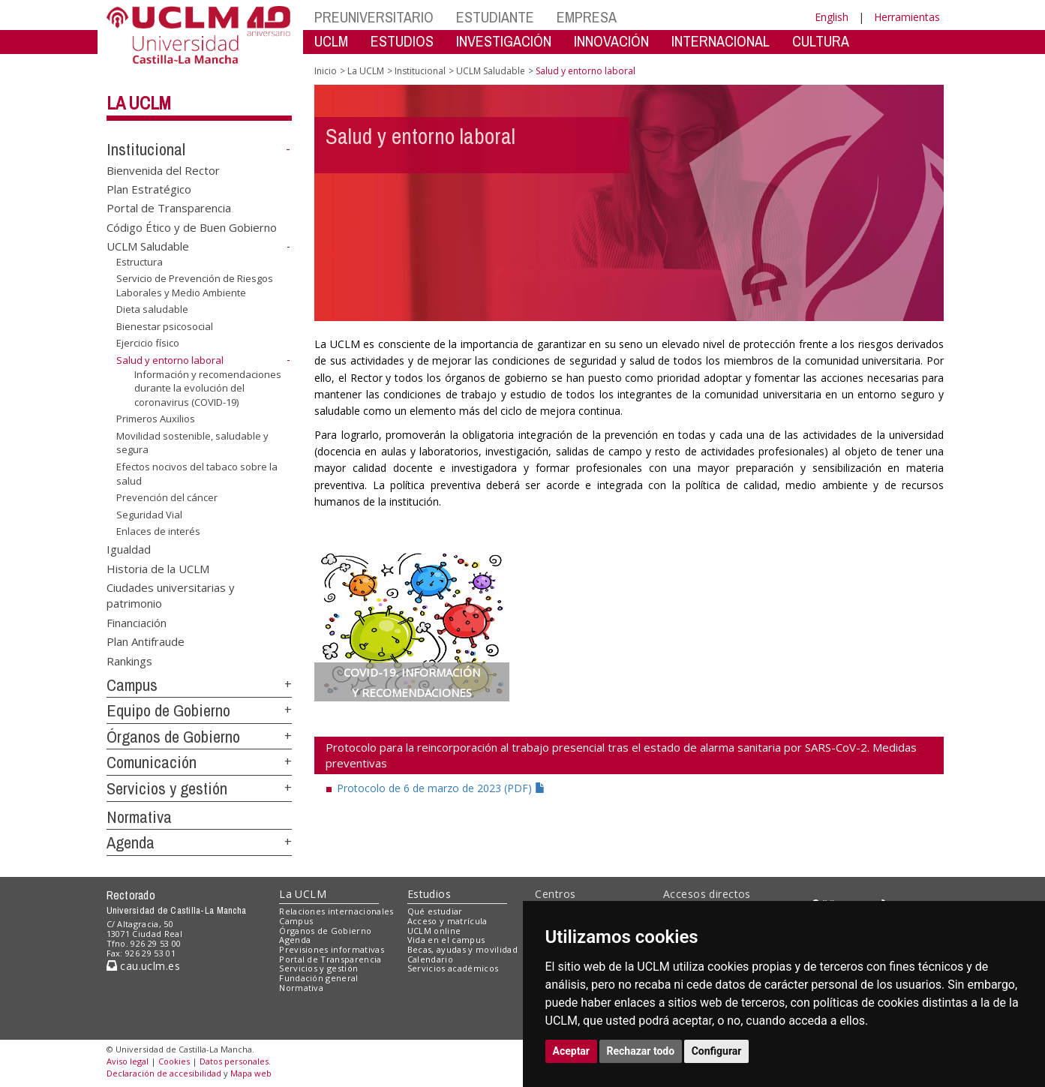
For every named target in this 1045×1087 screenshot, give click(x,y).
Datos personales (234, 1061)
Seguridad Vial (149, 514)
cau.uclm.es (143, 966)
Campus (132, 685)
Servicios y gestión (167, 788)
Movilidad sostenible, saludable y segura (192, 443)
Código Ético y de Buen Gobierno (192, 226)
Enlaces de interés (158, 531)
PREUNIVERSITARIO (374, 17)
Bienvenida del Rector (163, 169)
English (831, 17)
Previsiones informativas (331, 949)
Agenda (131, 842)
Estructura (139, 262)
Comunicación (152, 762)
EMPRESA (587, 17)
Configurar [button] (717, 1051)
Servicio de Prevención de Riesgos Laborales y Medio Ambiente (194, 285)
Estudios (429, 894)
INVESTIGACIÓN (503, 41)
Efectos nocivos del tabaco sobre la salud (197, 474)
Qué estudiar (435, 911)
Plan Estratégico (149, 189)
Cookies (174, 1061)
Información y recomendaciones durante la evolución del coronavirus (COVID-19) (207, 387)
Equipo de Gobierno (168, 710)
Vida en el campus (446, 939)
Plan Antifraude (146, 641)
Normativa (139, 817)
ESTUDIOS (402, 41)
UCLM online (434, 930)
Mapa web (251, 1073)
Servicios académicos (453, 968)
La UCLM (139, 103)
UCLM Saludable (148, 246)
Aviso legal (128, 1061)
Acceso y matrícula (447, 920)
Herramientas (907, 17)
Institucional (146, 149)
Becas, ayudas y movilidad (462, 949)
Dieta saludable (152, 309)
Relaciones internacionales (336, 911)
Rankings (129, 660)
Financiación (137, 621)
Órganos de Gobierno (173, 736)
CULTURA (820, 41)
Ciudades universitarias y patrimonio (171, 595)
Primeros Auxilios (155, 418)
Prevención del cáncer (167, 497)
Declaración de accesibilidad (164, 1073)
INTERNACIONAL (720, 41)
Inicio (325, 71)
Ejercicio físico (147, 343)
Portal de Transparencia (169, 207)
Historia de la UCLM (158, 567)
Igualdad (129, 549)
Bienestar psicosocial (164, 326)
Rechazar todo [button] (641, 1051)
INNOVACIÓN (611, 41)
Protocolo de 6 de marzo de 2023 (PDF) (441, 788)
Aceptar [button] (571, 1051)
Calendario (430, 959)
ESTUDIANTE (495, 17)
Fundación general (319, 977)
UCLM (331, 41)
